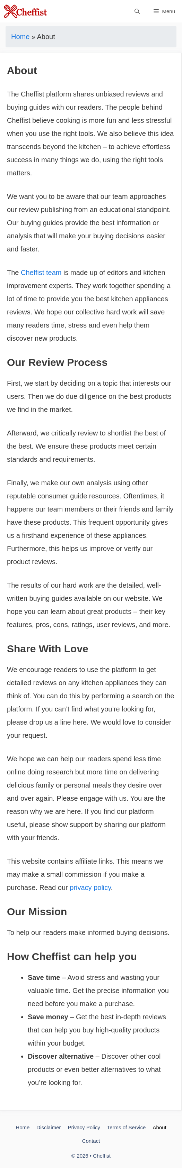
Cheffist (102, 1156)
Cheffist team (41, 272)
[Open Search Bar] (137, 11)
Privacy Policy (84, 1127)
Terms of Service (126, 1127)
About (159, 1127)
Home (20, 36)
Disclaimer (48, 1127)
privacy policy (90, 887)
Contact (91, 1141)
